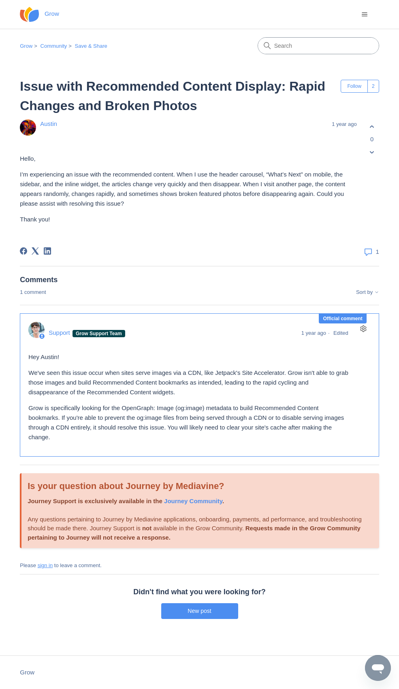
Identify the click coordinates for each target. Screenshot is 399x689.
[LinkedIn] (47, 251)
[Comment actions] (363, 329)
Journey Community (193, 501)
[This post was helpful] (372, 126)
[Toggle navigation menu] (364, 14)
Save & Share (91, 46)
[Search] (318, 46)
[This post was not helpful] (372, 152)
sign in (45, 565)
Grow (26, 46)
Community (54, 46)
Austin (48, 123)
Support (60, 332)
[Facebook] (23, 251)
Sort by (367, 292)
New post (199, 611)
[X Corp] (35, 251)
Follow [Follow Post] (354, 86)
